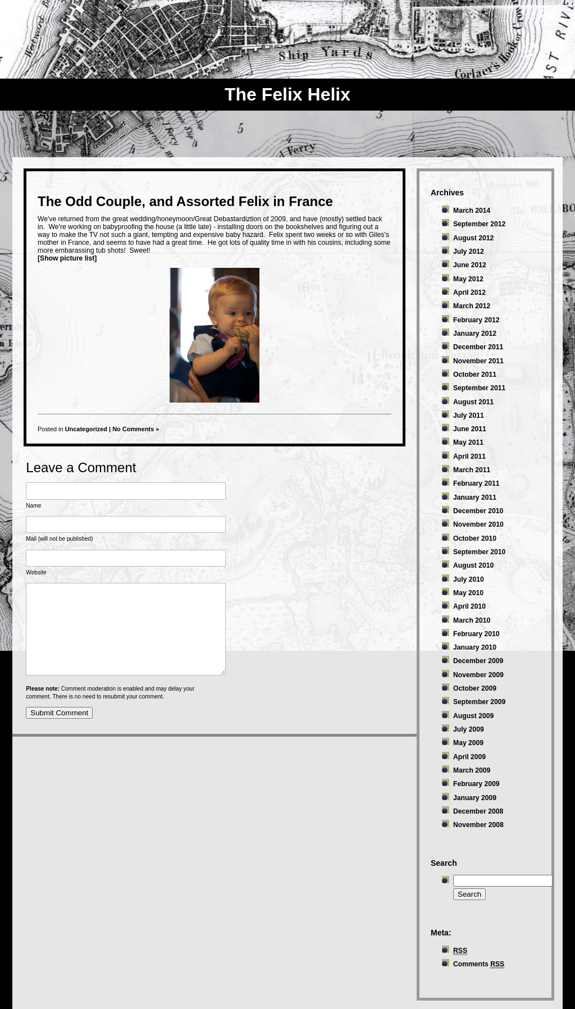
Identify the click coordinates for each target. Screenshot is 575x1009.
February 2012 (476, 320)
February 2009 (476, 784)
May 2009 (468, 743)
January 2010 (474, 647)
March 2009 (471, 770)
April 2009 (469, 757)
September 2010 (479, 552)
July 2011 (468, 415)
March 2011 (471, 470)
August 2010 (473, 565)
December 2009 (478, 661)
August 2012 (473, 238)
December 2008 (478, 811)
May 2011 (468, 442)
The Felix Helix (287, 94)
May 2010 (468, 593)
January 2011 (474, 497)
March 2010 (471, 620)
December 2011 (478, 347)
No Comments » (135, 429)
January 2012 (474, 333)
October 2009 (474, 688)
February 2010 (476, 634)
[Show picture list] (67, 258)
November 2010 (478, 524)
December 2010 (478, 511)
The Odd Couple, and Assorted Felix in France (185, 201)
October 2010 (474, 538)
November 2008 (478, 825)
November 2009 (478, 675)
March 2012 (471, 306)
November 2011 (478, 361)
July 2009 (468, 729)
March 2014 (471, 210)
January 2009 (474, 798)
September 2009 (479, 702)
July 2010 (468, 579)
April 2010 (469, 606)
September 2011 (479, 388)
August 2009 (473, 716)
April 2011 (469, 456)
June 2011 (469, 429)
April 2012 (469, 292)
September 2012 (479, 224)
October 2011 (474, 374)
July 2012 (468, 251)
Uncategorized (86, 429)
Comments (478, 964)
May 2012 (468, 279)
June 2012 (469, 265)
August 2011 (473, 402)
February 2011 (476, 483)
